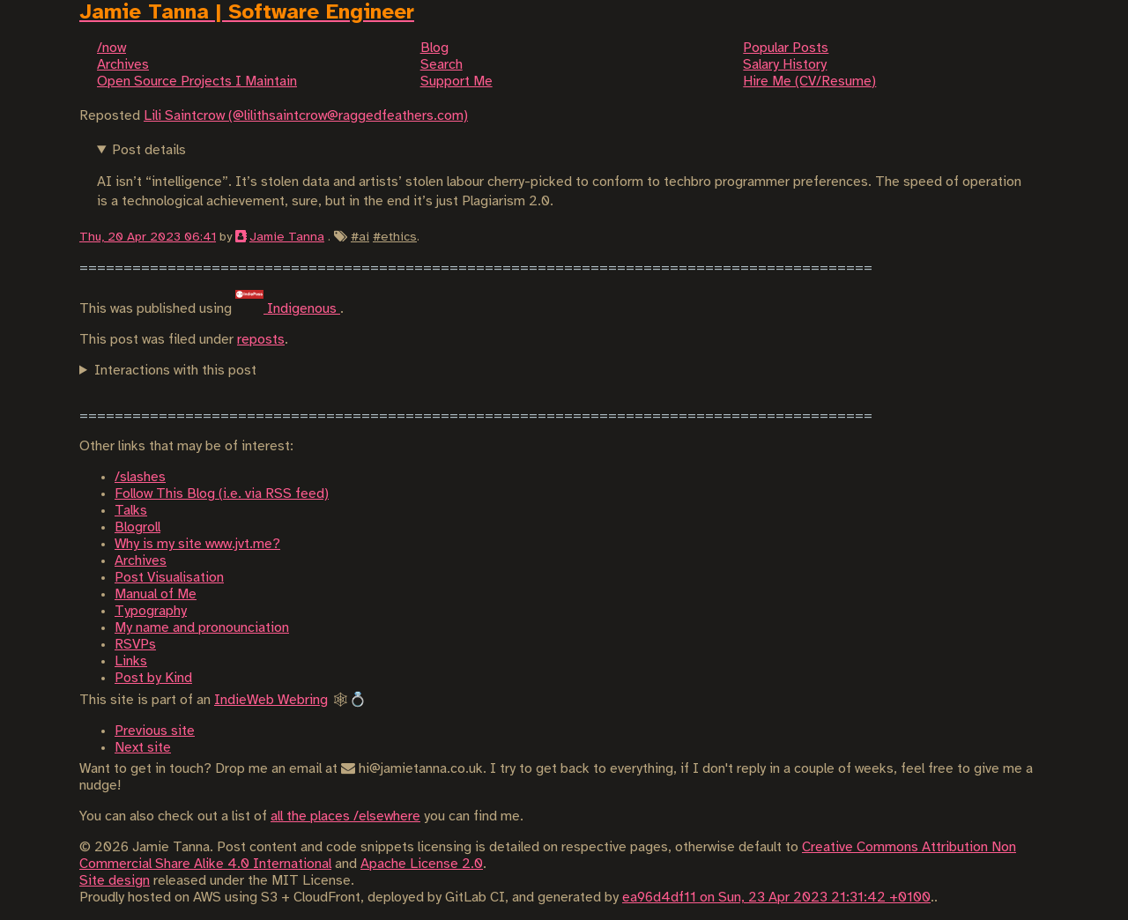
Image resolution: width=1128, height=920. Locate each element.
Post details (149, 150)
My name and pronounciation (202, 627)
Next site (143, 747)
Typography (151, 611)
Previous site (155, 730)
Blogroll (137, 527)
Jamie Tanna (286, 237)
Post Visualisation (169, 577)
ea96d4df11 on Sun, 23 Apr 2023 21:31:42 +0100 (776, 897)
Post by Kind (153, 678)
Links (131, 661)
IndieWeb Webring (271, 700)
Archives (141, 560)
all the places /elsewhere (345, 816)
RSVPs (135, 644)
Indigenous (287, 308)
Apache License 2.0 (421, 864)
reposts (261, 339)
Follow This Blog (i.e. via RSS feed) (222, 493)
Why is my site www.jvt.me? (197, 544)
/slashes (140, 477)
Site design (114, 880)
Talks (131, 510)
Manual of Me (156, 594)
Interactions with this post (175, 370)
